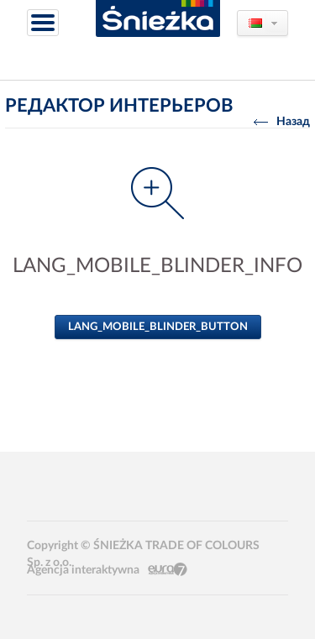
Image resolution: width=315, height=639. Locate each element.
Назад (282, 121)
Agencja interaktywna (83, 570)
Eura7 (167, 570)
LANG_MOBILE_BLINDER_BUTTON (158, 327)
